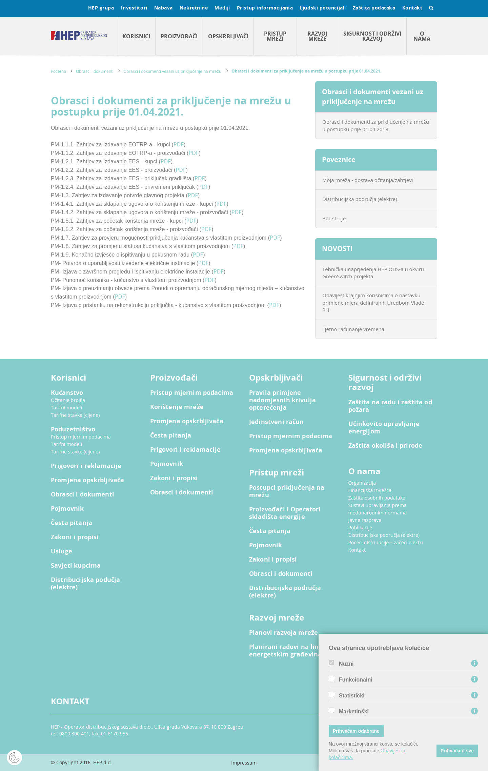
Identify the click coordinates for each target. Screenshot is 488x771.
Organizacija (362, 483)
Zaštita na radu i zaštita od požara (390, 406)
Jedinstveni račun (276, 422)
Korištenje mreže (177, 407)
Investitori (134, 7)
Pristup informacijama (265, 7)
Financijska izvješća (370, 490)
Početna (58, 71)
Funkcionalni (355, 680)
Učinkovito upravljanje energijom (384, 427)
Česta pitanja (71, 523)
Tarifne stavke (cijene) (75, 415)
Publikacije (360, 527)
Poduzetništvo (73, 429)
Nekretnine (194, 7)
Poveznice (338, 159)
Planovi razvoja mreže (283, 632)
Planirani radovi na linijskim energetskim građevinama (293, 650)
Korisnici (136, 36)
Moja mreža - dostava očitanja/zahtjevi (367, 180)
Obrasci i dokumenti (95, 71)
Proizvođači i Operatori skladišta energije (285, 513)
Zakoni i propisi (75, 537)
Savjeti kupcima (76, 565)
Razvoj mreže (317, 36)
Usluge (61, 551)
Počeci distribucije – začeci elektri (385, 542)
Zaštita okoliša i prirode (385, 445)
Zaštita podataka (374, 7)
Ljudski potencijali (323, 7)
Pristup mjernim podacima (81, 436)
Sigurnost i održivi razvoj (372, 36)
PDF (179, 144)
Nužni (346, 664)
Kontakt (412, 7)
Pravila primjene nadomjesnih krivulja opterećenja (282, 400)
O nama (421, 36)
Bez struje (334, 218)
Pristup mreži (275, 36)
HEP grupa (101, 7)
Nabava (163, 7)
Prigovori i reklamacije (86, 466)
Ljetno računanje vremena (353, 329)
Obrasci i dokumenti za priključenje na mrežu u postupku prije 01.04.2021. (306, 71)
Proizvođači (179, 36)
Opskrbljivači (228, 36)
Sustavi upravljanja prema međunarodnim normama (377, 509)
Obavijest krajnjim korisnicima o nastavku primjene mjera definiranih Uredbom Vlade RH (373, 302)
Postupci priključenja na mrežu (287, 491)
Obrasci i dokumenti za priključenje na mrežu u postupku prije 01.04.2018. (375, 125)
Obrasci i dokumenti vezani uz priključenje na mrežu (172, 71)
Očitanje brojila (68, 400)
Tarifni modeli (66, 407)
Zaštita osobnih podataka (377, 497)
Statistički (352, 695)
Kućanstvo (67, 393)
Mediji (222, 7)
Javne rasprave (365, 520)
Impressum (244, 762)
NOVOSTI (337, 248)
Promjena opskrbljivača (87, 480)
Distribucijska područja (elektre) (359, 199)
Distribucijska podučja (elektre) (85, 583)
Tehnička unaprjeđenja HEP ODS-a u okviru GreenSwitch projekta (373, 273)
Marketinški (354, 711)
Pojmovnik (67, 508)
